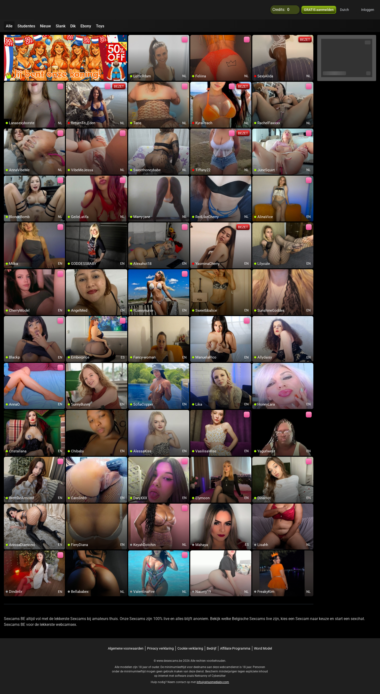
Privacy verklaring (160, 648)
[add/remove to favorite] (132, 38)
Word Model (263, 648)
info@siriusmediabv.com (213, 682)
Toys (100, 26)
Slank (60, 26)
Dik (73, 26)
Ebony (85, 26)
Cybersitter (219, 676)
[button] (347, 10)
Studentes (26, 26)
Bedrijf (211, 648)
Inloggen (367, 10)
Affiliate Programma (235, 648)
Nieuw (45, 26)
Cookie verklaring (190, 648)
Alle (9, 26)
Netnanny (201, 676)
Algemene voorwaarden (125, 648)
